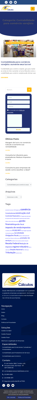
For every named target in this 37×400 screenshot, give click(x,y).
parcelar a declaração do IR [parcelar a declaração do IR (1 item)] (24, 235)
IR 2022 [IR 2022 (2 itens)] (14, 230)
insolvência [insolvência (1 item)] (7, 230)
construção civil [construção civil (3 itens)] (22, 213)
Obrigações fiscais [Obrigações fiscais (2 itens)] (11, 235)
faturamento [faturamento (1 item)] (16, 221)
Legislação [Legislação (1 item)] (29, 230)
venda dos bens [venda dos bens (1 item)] (19, 253)
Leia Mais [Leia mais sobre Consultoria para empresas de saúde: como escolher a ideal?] (7, 173)
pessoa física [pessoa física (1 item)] (7, 238)
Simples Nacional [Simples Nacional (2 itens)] (16, 249)
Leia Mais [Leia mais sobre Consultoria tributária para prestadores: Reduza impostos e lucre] (7, 162)
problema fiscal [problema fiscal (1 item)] (15, 240)
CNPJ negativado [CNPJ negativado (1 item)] (17, 210)
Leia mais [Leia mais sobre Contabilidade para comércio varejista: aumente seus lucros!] (4, 77)
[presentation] (14, 120)
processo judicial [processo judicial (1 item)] (21, 240)
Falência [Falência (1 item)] (7, 221)
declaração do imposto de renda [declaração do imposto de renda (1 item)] (20, 218)
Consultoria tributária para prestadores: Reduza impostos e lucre (18, 157)
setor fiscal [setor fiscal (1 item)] (7, 249)
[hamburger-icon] (33, 9)
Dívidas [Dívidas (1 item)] (28, 218)
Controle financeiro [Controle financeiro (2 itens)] (12, 216)
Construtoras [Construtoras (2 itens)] (10, 213)
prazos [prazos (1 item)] (18, 238)
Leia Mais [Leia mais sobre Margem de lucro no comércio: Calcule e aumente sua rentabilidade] (7, 150)
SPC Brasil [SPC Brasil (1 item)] (27, 249)
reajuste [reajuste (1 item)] (26, 240)
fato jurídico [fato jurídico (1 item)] (11, 221)
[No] (35, 394)
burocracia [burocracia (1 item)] (11, 210)
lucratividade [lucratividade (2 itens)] (19, 233)
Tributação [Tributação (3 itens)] (10, 252)
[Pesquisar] (29, 90)
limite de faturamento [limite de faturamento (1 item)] (9, 233)
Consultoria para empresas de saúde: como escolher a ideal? (17, 169)
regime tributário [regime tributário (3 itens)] (20, 246)
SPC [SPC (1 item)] (23, 249)
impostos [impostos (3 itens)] (26, 227)
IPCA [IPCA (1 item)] (11, 230)
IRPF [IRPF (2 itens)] (19, 230)
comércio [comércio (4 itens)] (26, 209)
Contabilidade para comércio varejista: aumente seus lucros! (16, 63)
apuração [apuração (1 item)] (7, 210)
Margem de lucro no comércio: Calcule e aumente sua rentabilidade (18, 145)
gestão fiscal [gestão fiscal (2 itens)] (19, 224)
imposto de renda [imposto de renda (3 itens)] (13, 227)
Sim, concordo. (11, 397)
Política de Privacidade (24, 397)
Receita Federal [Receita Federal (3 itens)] (12, 243)
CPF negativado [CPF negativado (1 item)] (23, 216)
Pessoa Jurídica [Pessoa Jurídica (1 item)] (14, 238)
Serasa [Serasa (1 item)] (30, 247)
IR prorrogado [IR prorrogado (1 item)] (24, 230)
